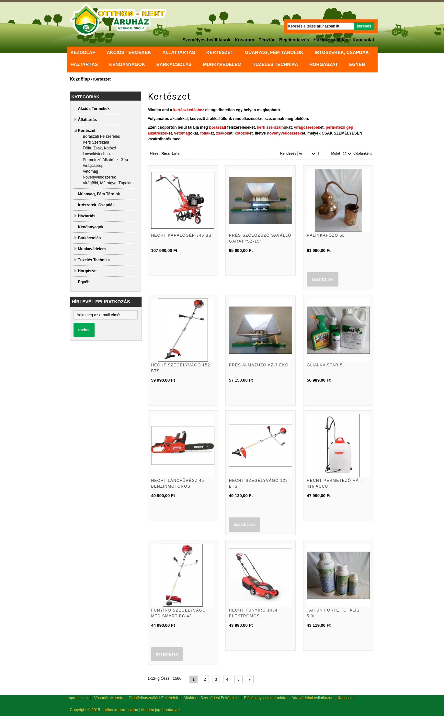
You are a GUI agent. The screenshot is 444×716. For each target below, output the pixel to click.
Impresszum (77, 698)
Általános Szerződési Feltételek (210, 698)
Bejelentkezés (294, 39)
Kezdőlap (83, 52)
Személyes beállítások (207, 39)
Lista (175, 153)
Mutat (335, 153)
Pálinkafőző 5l (326, 235)
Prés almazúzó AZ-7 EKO (259, 365)
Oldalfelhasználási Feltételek (153, 698)
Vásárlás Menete (108, 698)
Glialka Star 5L (326, 365)
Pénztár (266, 39)
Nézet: (155, 153)
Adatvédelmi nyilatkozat (311, 698)
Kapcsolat (363, 39)
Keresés (364, 26)
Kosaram (244, 39)
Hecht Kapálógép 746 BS (181, 235)
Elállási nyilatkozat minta (265, 698)
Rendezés (288, 153)
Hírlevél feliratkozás (101, 301)
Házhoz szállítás (330, 39)
